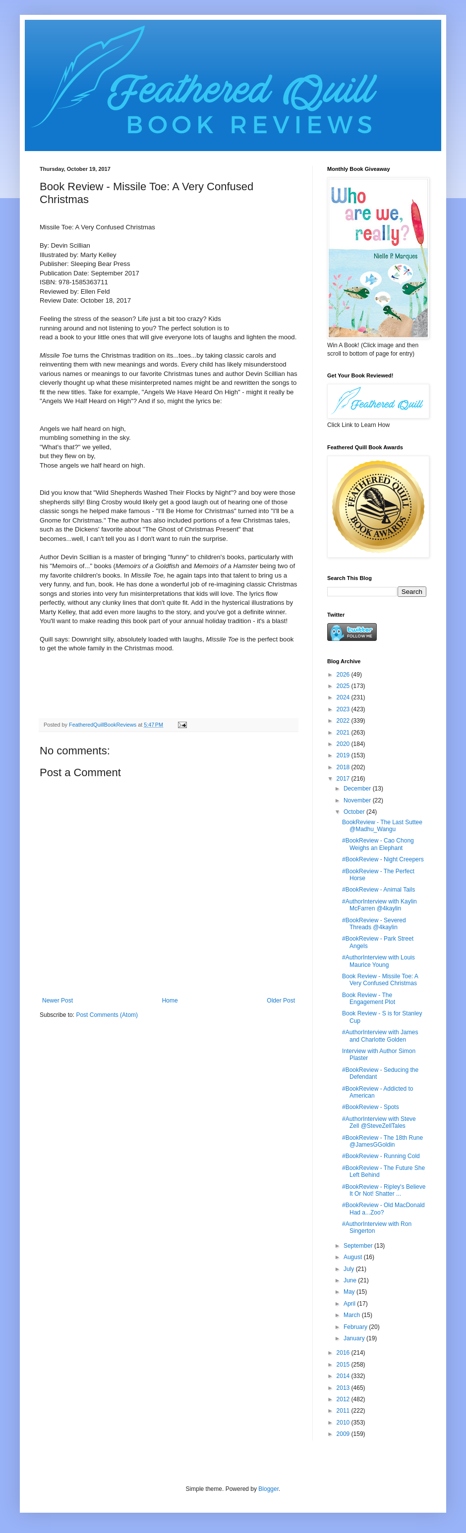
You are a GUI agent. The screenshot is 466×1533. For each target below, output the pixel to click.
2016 (344, 1352)
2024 (344, 697)
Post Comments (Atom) (107, 1014)
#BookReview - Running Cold (381, 1156)
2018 (344, 767)
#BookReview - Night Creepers (383, 859)
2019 (344, 755)
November (358, 800)
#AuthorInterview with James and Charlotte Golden (380, 1036)
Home (170, 1000)
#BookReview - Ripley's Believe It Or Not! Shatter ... (383, 1190)
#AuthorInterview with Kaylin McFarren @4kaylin (379, 905)
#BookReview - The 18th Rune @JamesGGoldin (382, 1141)
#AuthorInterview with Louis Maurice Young (378, 961)
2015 (344, 1364)
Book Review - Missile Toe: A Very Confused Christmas (380, 980)
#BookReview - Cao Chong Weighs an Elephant (378, 844)
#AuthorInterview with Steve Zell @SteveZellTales (379, 1122)
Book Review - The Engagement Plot (368, 998)
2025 (344, 686)
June (351, 1280)
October (355, 811)
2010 (344, 1422)
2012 (344, 1399)
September (359, 1245)
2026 (344, 674)
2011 (344, 1410)
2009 (344, 1433)
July (350, 1269)
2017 (344, 778)
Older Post (281, 1000)
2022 (344, 720)
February (356, 1326)
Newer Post (57, 1000)
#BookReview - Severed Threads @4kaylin (374, 924)
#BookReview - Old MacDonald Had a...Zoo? (383, 1209)
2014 (344, 1376)
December (358, 788)
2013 (344, 1387)
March (353, 1315)
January (355, 1338)
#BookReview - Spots (370, 1107)
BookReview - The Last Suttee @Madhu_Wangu (382, 826)
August (354, 1257)
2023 (344, 709)
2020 (344, 743)
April (350, 1303)
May (350, 1291)
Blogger (268, 1488)
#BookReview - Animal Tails (378, 889)
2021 (344, 732)
